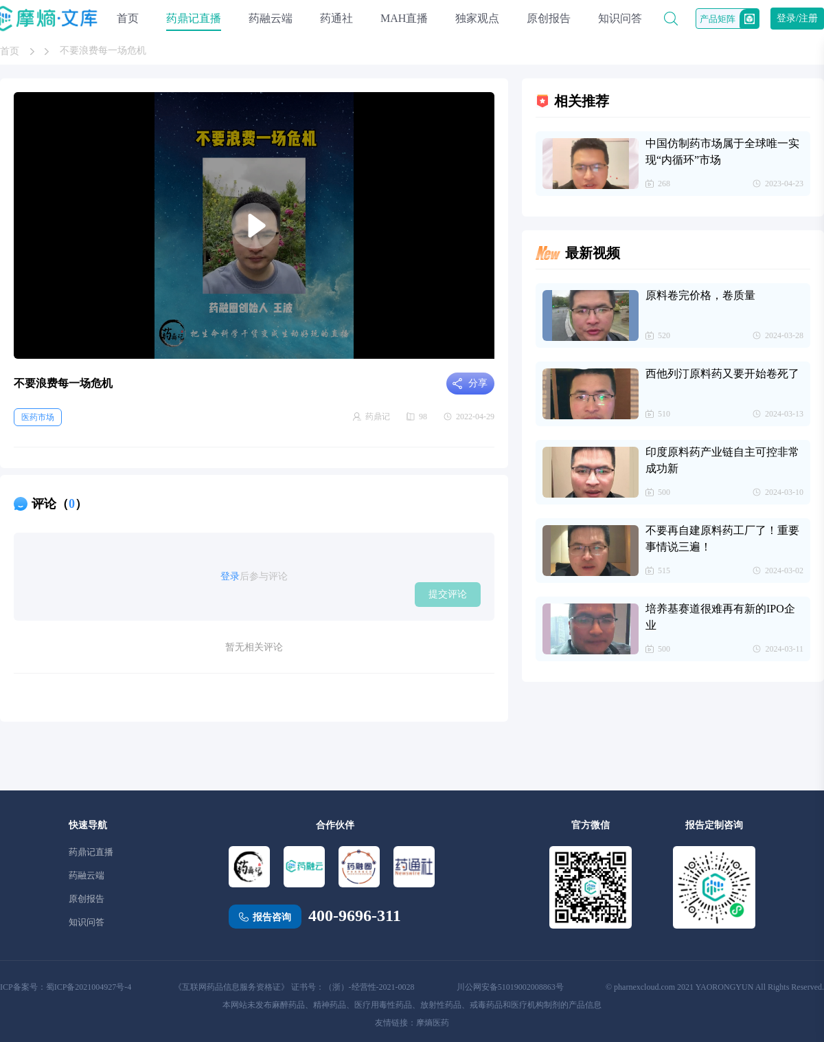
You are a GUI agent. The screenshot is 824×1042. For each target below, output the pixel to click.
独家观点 (477, 18)
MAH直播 (404, 18)
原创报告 (549, 18)
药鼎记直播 (193, 18)
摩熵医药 (432, 1023)
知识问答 (620, 18)
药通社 (336, 18)
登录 (230, 576)
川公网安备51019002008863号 (510, 987)
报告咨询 (272, 917)
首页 (128, 18)
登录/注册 (797, 18)
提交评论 (447, 593)
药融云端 (271, 18)
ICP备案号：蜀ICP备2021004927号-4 (65, 987)
